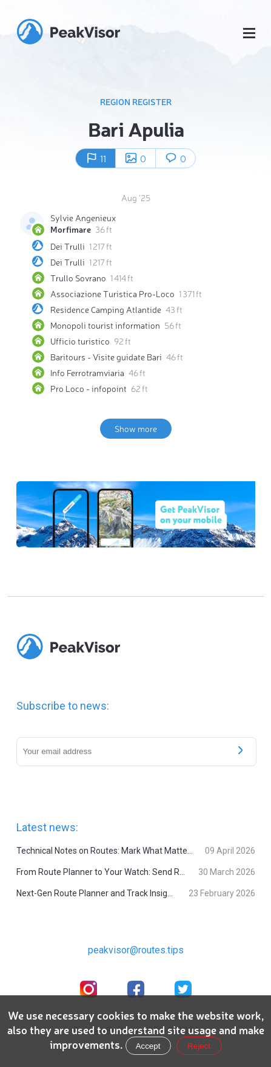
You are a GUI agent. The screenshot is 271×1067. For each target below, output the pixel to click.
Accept (148, 1046)
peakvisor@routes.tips (136, 950)
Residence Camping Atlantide (105, 309)
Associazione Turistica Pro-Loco (112, 293)
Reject (198, 1046)
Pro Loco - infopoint (88, 388)
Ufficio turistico (80, 340)
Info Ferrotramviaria (87, 372)
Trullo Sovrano (78, 277)
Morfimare (70, 229)
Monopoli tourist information (105, 325)
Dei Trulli (67, 246)
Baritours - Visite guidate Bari (106, 356)
